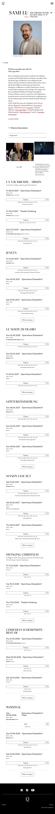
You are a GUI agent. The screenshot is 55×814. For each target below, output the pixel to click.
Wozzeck (17, 105)
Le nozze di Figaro (21, 329)
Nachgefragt (15, 509)
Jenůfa (11, 253)
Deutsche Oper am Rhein (3, 3)
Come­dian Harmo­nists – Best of (25, 631)
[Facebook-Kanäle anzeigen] (22, 790)
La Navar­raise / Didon (23, 182)
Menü (52, 3)
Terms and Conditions (47, 807)
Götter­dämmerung (22, 401)
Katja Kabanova (25, 112)
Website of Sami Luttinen (19, 128)
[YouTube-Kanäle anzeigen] (32, 790)
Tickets (25, 200)
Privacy (51, 805)
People (6, 63)
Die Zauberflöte (20, 110)
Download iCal (47, 199)
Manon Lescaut (18, 476)
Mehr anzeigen (27, 320)
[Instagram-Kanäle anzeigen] (27, 790)
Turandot (29, 108)
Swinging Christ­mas (22, 554)
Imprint (4, 805)
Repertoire (14, 135)
